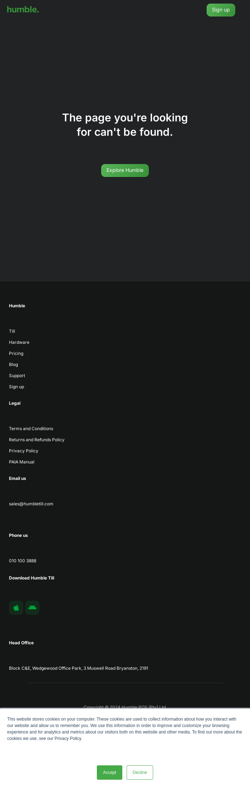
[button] (244, 10)
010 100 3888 (22, 560)
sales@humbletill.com (31, 503)
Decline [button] (140, 772)
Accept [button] (109, 772)
